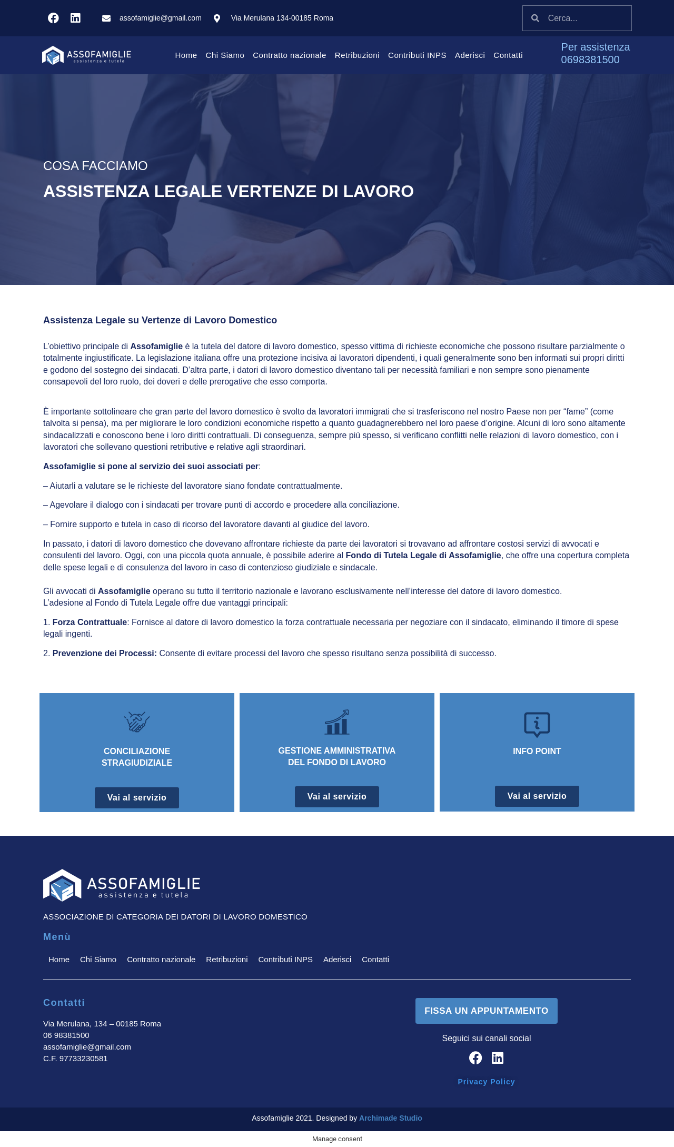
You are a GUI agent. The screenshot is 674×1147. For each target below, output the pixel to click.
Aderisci (470, 55)
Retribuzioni (357, 55)
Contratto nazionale (289, 55)
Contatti (508, 55)
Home (186, 55)
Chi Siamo (225, 55)
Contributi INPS (417, 55)
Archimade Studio (390, 1117)
